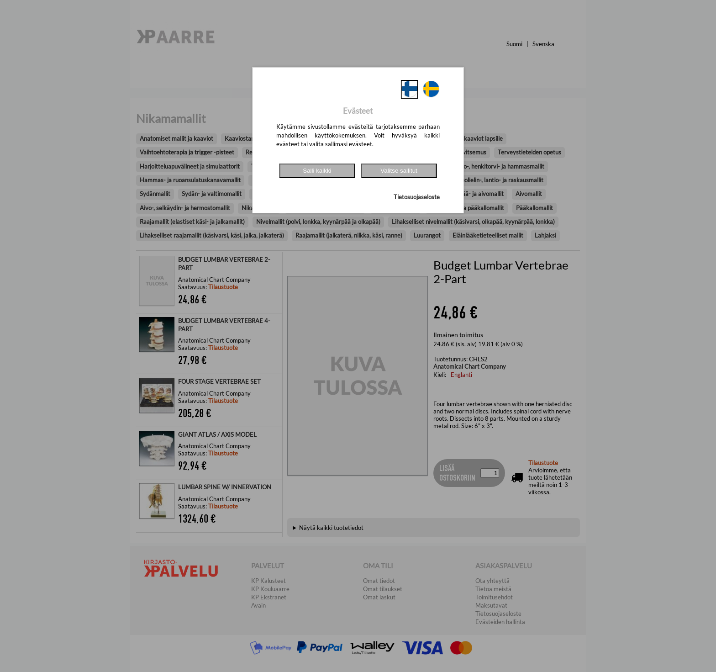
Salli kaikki (317, 170)
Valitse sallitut (398, 170)
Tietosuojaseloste (417, 197)
